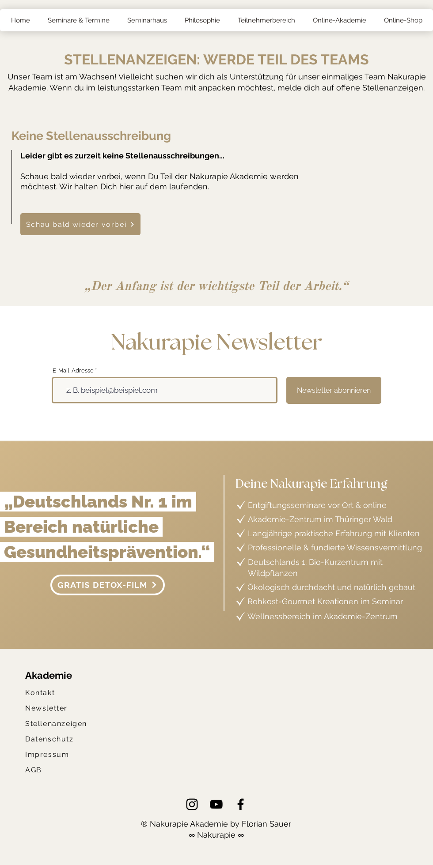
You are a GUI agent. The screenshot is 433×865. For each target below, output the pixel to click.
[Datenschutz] (52, 739)
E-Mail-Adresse (73, 370)
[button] (78, 20)
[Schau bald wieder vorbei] (80, 224)
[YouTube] (216, 804)
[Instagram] (192, 804)
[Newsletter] (50, 708)
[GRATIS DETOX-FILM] (107, 585)
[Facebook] (240, 804)
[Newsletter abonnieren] (333, 390)
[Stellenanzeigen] (58, 723)
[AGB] (35, 770)
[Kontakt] (41, 692)
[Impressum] (51, 754)
